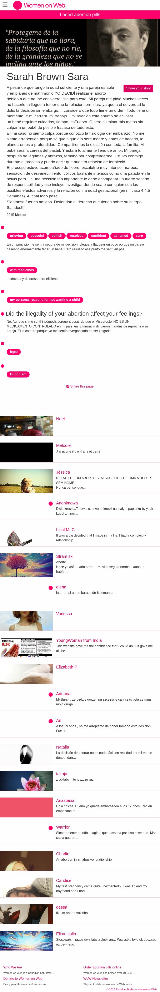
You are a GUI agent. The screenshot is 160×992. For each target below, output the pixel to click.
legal (14, 352)
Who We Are (12, 967)
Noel (60, 418)
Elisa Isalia (66, 934)
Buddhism (18, 374)
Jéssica (63, 472)
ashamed (121, 235)
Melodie (63, 445)
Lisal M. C (65, 529)
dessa (61, 907)
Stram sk (64, 556)
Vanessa (64, 613)
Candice (63, 880)
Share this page (80, 386)
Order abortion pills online (102, 967)
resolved (77, 235)
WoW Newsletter (95, 978)
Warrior (63, 827)
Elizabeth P (66, 667)
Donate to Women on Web (22, 978)
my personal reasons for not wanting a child (45, 299)
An (58, 720)
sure (139, 235)
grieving (16, 235)
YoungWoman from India (79, 640)
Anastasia (65, 800)
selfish (57, 235)
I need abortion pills (80, 14)
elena (61, 587)
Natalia (62, 747)
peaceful (37, 235)
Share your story (138, 88)
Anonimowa (67, 503)
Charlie (62, 854)
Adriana (63, 693)
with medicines (22, 270)
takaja (61, 773)
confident (98, 235)
